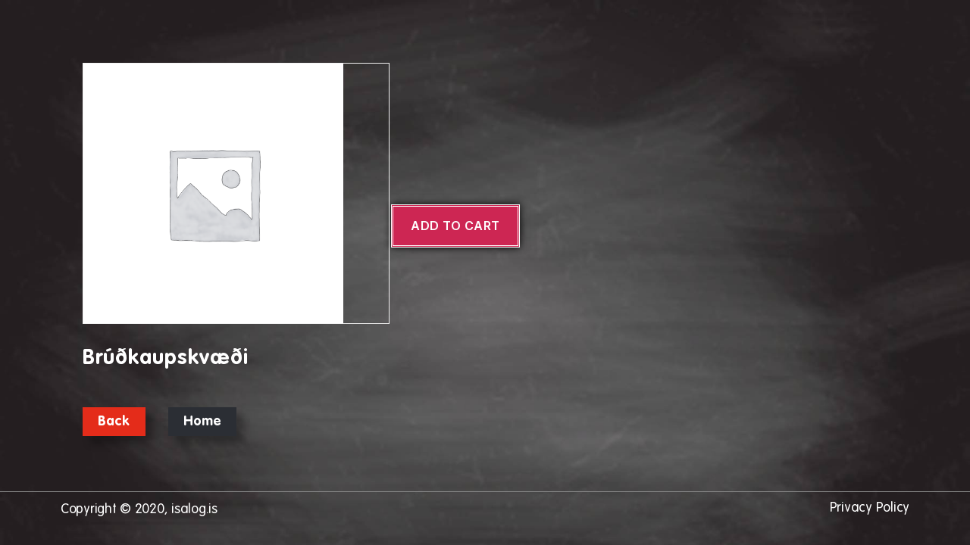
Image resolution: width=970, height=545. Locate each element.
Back (114, 421)
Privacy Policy (869, 508)
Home (202, 421)
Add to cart (455, 225)
